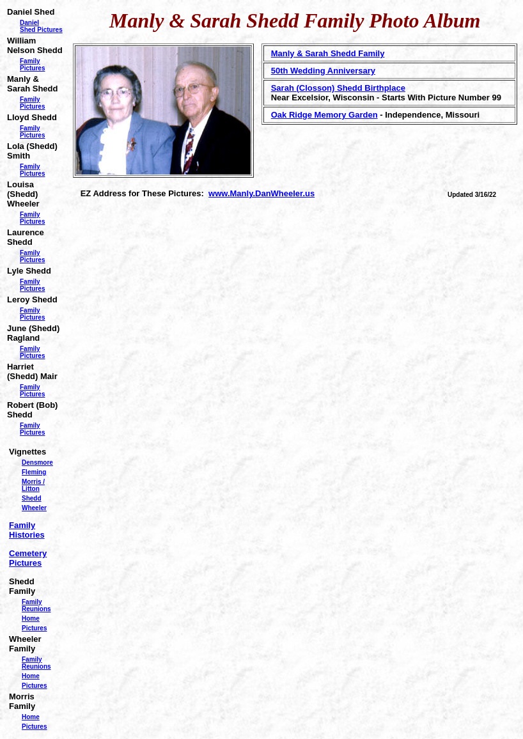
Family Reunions (36, 605)
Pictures (34, 628)
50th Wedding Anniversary (323, 70)
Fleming (34, 472)
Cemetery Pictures (28, 558)
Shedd (32, 498)
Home (31, 618)
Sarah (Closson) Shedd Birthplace (338, 88)
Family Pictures (32, 65)
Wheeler (34, 507)
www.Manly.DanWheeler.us (261, 193)
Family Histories (27, 530)
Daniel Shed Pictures (41, 26)
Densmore (37, 462)
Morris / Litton (33, 485)
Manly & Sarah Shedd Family (328, 53)
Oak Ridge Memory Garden (324, 115)
